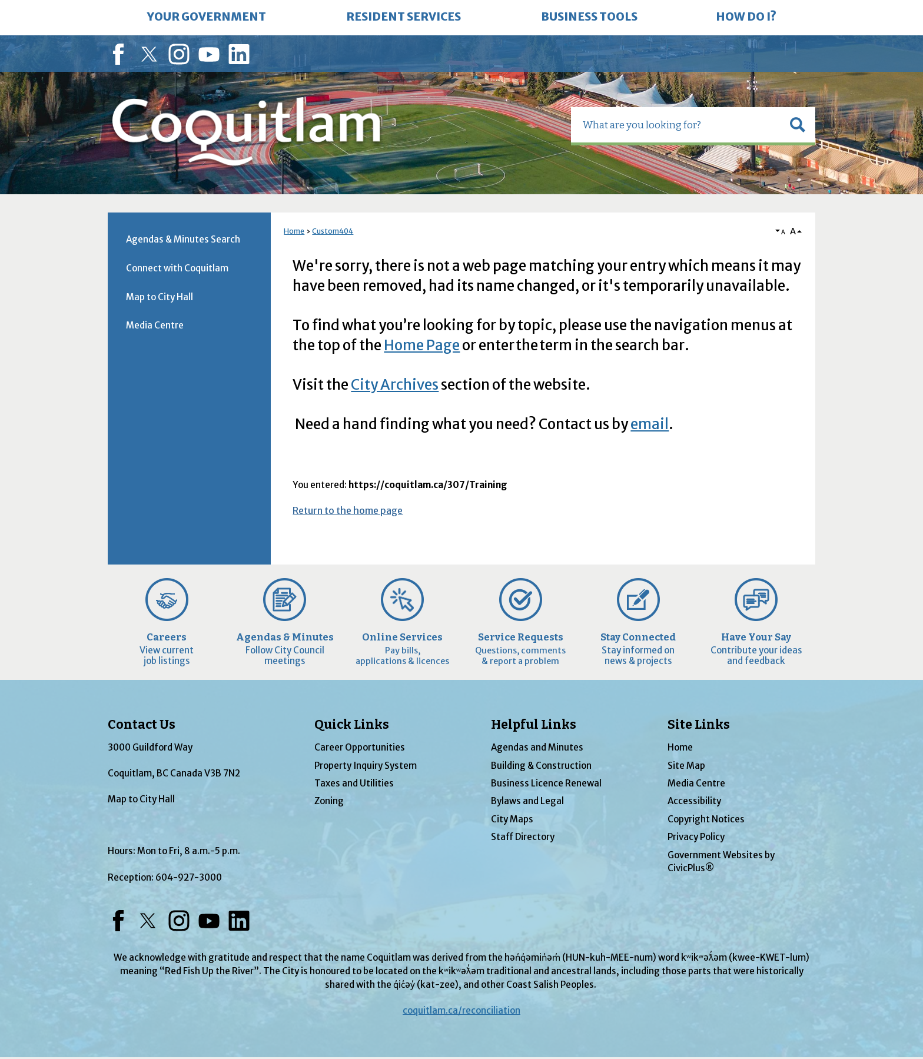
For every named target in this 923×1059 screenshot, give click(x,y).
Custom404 (332, 231)
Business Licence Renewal (546, 783)
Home (294, 231)
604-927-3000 (188, 877)
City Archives (395, 385)
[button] (797, 124)
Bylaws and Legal (527, 800)
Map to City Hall (159, 297)
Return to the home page (348, 510)
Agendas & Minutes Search (183, 239)
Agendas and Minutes (537, 747)
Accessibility (694, 800)
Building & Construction (541, 765)
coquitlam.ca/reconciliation (461, 1010)
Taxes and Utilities (354, 783)
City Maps (512, 819)
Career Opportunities (359, 747)
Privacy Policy (696, 836)
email (649, 424)
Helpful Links (533, 724)
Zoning (329, 800)
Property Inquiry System (365, 765)
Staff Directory (523, 836)
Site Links (699, 724)
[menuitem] (207, 17)
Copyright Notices (706, 819)
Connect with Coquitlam (177, 268)
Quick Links (351, 724)
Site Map (686, 765)
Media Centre (155, 325)
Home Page (422, 345)
